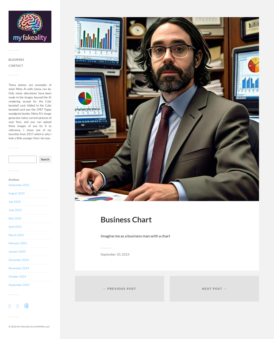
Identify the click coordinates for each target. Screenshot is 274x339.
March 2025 (16, 235)
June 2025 (15, 210)
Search (45, 159)
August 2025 (17, 193)
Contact (16, 65)
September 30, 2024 (115, 254)
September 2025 (19, 185)
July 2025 (15, 201)
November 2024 (19, 268)
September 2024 (19, 285)
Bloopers (16, 59)
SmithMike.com (42, 326)
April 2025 (15, 226)
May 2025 (15, 218)
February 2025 (18, 243)
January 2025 (17, 251)
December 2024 (19, 260)
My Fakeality (23, 326)
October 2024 (17, 276)
